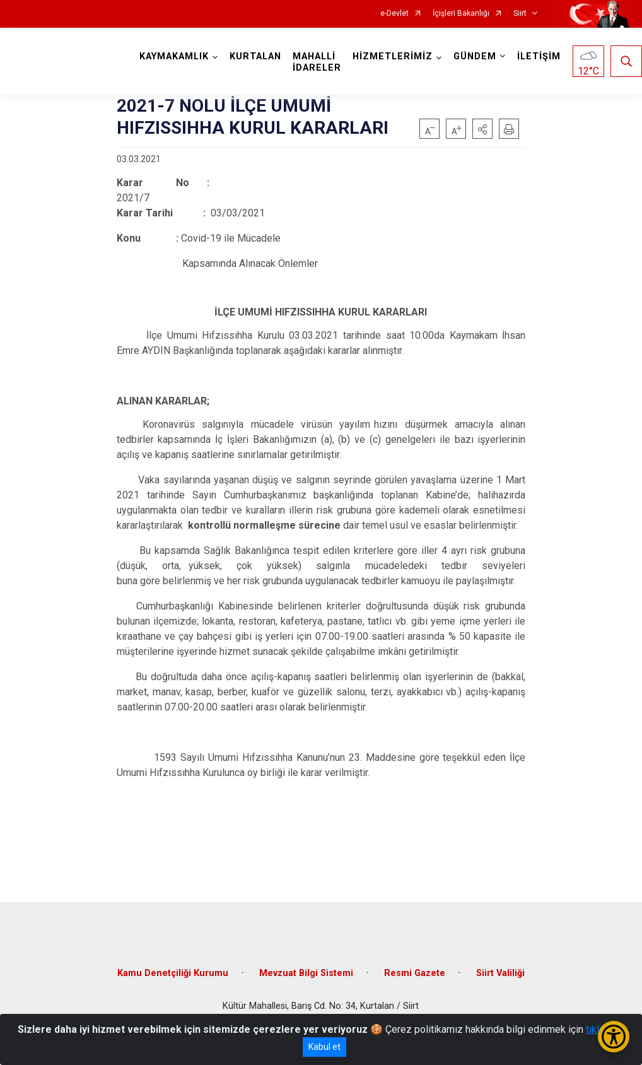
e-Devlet (394, 13)
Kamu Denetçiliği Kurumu (172, 973)
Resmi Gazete (414, 973)
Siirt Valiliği (500, 973)
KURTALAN (255, 56)
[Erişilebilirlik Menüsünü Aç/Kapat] (613, 1036)
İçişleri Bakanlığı (461, 13)
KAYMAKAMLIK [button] (174, 56)
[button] (482, 129)
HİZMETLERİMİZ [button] (393, 56)
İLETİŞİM (539, 56)
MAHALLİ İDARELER (317, 62)
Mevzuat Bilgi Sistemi (306, 973)
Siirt (520, 13)
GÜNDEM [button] (474, 56)
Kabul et (324, 1047)
